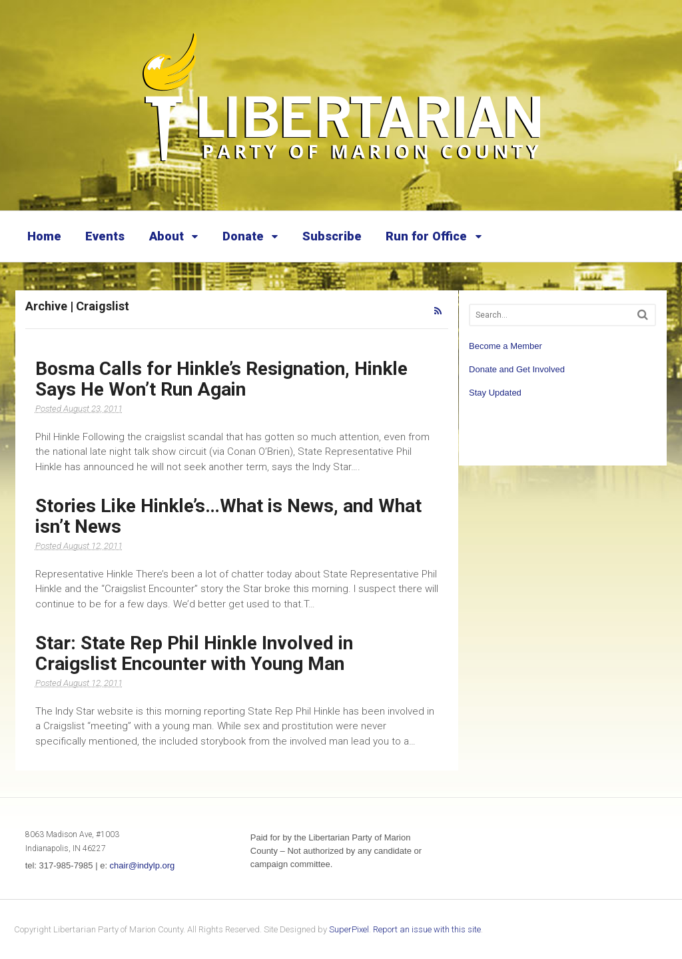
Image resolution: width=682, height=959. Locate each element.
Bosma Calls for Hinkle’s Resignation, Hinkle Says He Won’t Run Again (221, 379)
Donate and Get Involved (517, 369)
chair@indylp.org (142, 865)
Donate (243, 236)
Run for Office (426, 236)
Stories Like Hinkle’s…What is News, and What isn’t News (228, 516)
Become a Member (505, 346)
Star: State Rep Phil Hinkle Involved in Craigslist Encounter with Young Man (194, 653)
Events (105, 236)
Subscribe (332, 236)
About (166, 236)
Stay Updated (495, 393)
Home (44, 236)
